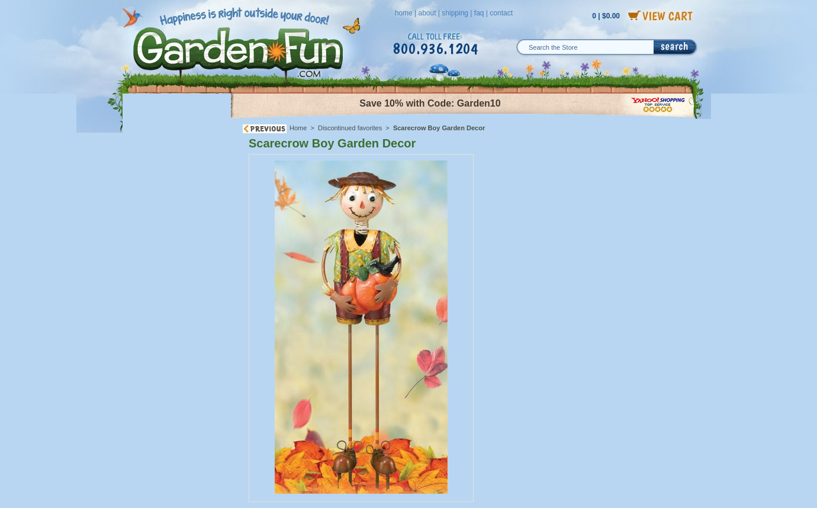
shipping (455, 13)
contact (501, 13)
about (427, 13)
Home (298, 127)
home (404, 13)
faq (479, 13)
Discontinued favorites (350, 127)
